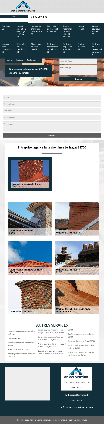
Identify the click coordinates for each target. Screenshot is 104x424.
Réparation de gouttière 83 (21, 48)
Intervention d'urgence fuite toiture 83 (36, 30)
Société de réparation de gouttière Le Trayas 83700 (81, 346)
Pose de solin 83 (81, 27)
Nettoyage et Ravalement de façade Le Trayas (21, 355)
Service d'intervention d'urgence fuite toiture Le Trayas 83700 (50, 338)
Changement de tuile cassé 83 (36, 47)
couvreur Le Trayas (15, 338)
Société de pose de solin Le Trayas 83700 (81, 335)
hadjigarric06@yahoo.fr (77, 394)
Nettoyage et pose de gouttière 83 (67, 48)
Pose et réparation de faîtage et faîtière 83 (21, 31)
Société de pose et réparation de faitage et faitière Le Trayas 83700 (51, 331)
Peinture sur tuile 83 (81, 47)
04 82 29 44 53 (39, 16)
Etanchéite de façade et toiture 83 (52, 29)
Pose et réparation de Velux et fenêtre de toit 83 (67, 31)
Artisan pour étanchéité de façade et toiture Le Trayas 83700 (52, 345)
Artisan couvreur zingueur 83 (96, 30)
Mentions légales (78, 420)
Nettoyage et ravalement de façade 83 (97, 49)
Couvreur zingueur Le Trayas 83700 (81, 341)
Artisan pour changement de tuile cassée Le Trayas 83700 (81, 353)
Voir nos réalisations (15, 60)
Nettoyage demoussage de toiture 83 (52, 48)
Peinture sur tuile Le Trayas (18, 349)
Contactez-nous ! (33, 60)
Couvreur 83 (6, 27)
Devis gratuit (60, 420)
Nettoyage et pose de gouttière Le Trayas (21, 343)
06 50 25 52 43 (85, 407)
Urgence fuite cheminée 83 (6, 48)
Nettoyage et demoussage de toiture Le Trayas (22, 332)
